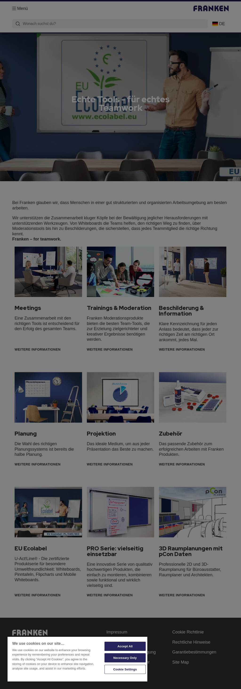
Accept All (125, 646)
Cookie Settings (125, 669)
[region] (77, 658)
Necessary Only (125, 658)
